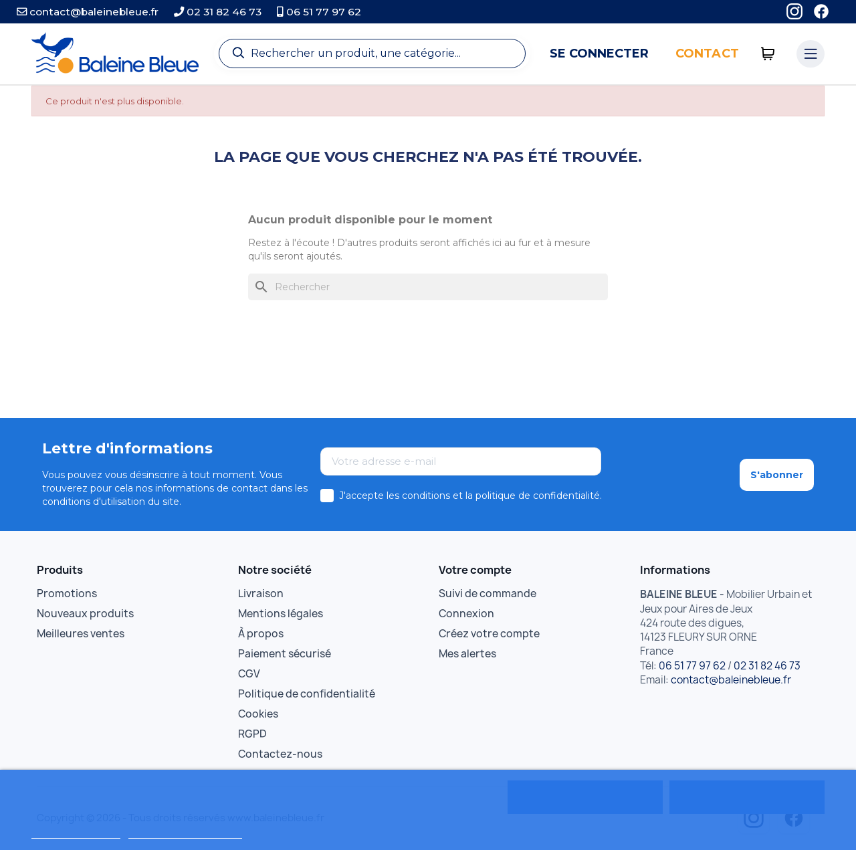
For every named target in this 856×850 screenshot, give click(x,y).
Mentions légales (280, 614)
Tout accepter (747, 797)
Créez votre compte (489, 634)
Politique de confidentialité (306, 694)
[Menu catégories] (810, 54)
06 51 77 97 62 (319, 11)
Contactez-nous (280, 754)
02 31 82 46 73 (217, 11)
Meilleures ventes (80, 634)
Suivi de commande (487, 594)
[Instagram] (794, 11)
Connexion (466, 614)
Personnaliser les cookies (185, 832)
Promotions (67, 594)
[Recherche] (372, 53)
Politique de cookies (75, 832)
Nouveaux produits (85, 614)
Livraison (261, 594)
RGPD (252, 734)
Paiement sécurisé (284, 654)
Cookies (258, 714)
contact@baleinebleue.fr (87, 11)
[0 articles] (768, 54)
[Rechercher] (428, 287)
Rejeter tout (585, 797)
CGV (249, 674)
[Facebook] (821, 11)
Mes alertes (467, 654)
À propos (261, 634)
